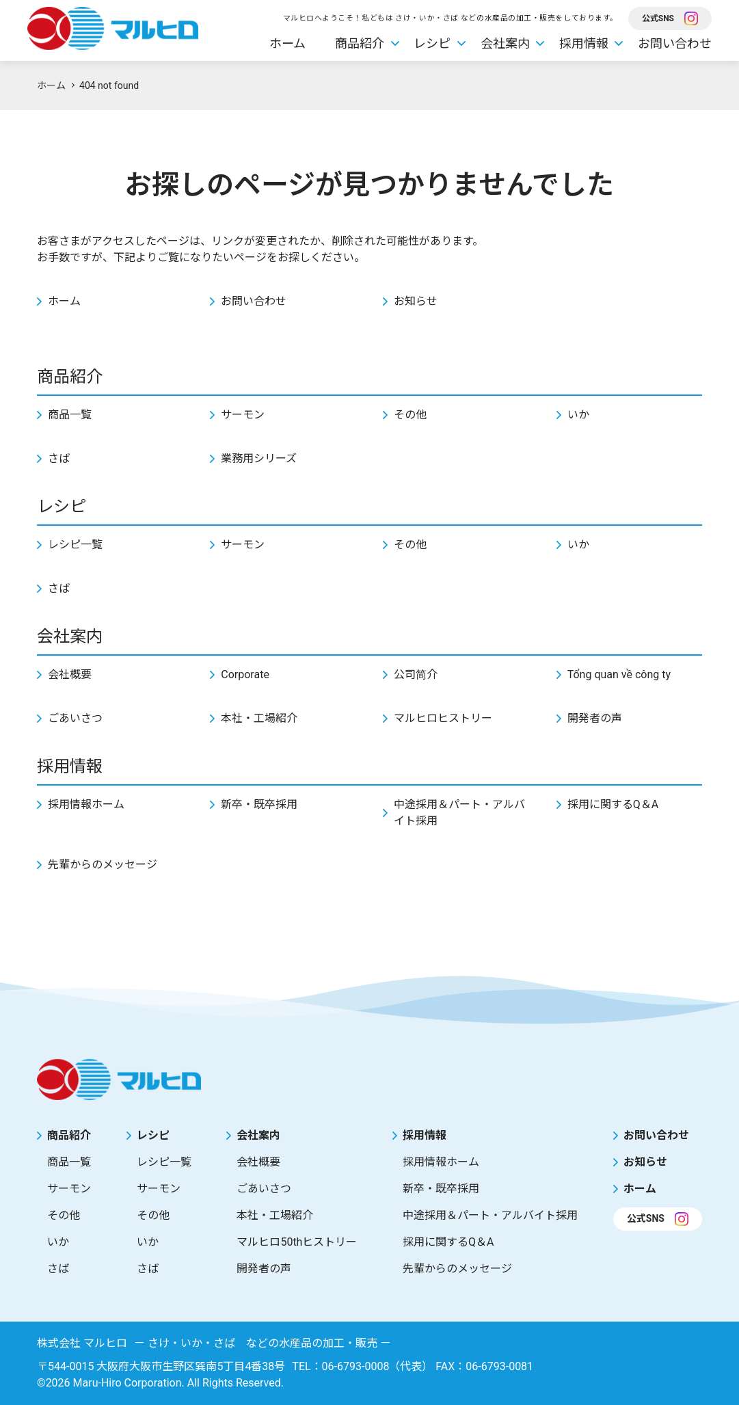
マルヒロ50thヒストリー (297, 1241)
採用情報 (583, 43)
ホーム (287, 43)
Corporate (245, 674)
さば (59, 458)
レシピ (432, 43)
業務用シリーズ (259, 458)
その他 (410, 414)
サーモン (243, 414)
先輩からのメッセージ (102, 864)
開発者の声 (594, 718)
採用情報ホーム (86, 804)
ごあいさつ (75, 718)
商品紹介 (359, 43)
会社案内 (505, 43)
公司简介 (416, 674)
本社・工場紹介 (259, 718)
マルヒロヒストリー (443, 718)
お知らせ (416, 301)
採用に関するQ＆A (612, 804)
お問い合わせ (675, 43)
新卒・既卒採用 (259, 804)
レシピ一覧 (75, 544)
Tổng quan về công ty (619, 674)
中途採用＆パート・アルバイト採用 (459, 812)
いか (578, 414)
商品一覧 (70, 414)
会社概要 (70, 674)
